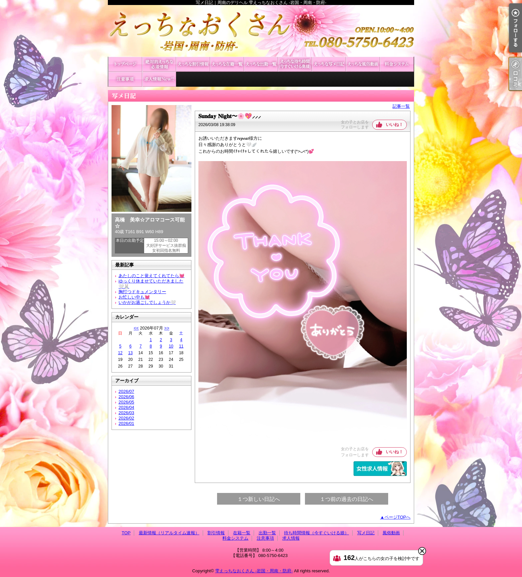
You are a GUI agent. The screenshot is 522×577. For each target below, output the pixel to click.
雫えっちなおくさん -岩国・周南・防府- (254, 570)
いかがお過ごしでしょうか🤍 (147, 302)
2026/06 (126, 396)
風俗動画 (363, 64)
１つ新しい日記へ (258, 499)
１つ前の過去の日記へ (346, 499)
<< (135, 328)
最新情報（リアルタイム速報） (159, 64)
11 (181, 346)
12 (120, 353)
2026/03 (126, 412)
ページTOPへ (398, 517)
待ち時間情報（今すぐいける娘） (295, 64)
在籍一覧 (227, 64)
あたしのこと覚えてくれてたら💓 (151, 275)
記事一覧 (401, 106)
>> (166, 328)
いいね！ (394, 124)
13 (130, 353)
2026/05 (126, 402)
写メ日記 (329, 64)
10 (171, 346)
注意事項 (125, 79)
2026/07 (126, 391)
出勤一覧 (261, 64)
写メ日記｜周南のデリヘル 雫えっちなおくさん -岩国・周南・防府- (261, 31)
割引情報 (193, 64)
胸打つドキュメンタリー (142, 291)
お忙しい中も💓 (134, 297)
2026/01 (126, 423)
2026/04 (126, 407)
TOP (125, 64)
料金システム (397, 64)
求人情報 (159, 79)
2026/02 (126, 418)
